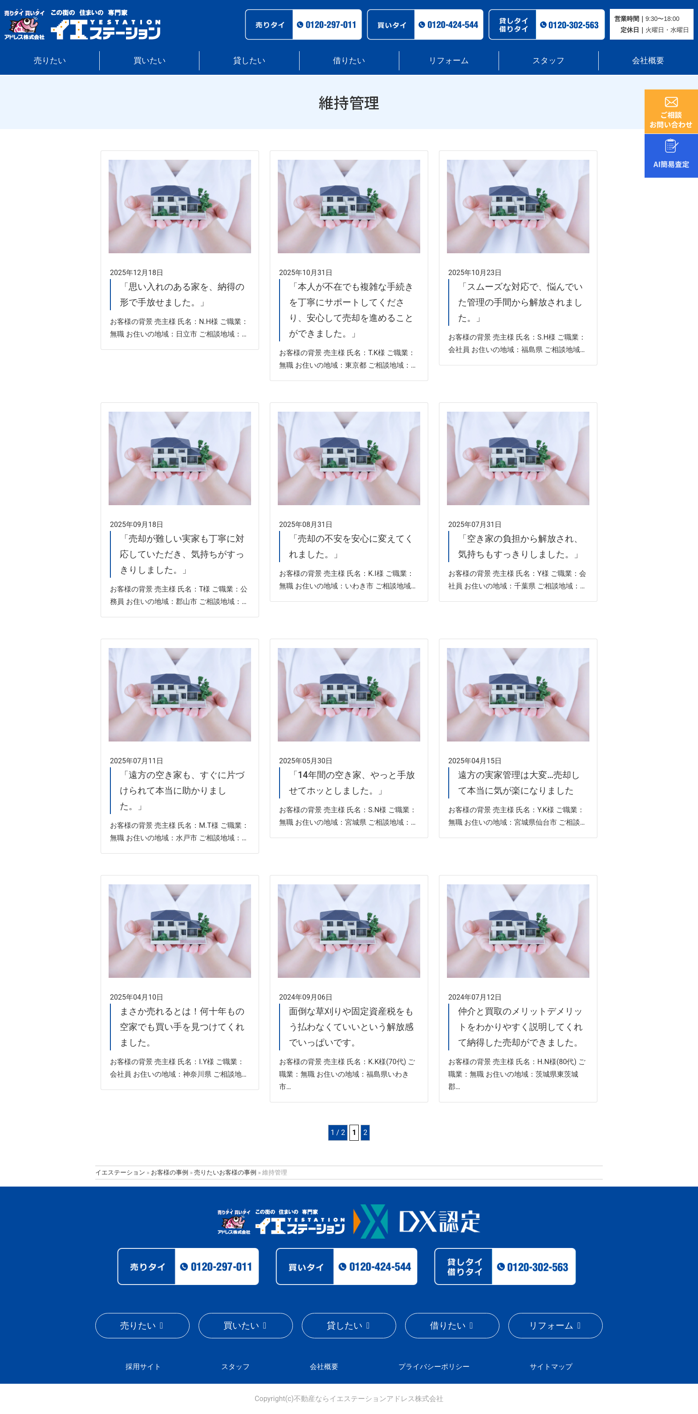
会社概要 (648, 60)
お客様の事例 (169, 1172)
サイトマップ (551, 1366)
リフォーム (449, 60)
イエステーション (120, 1172)
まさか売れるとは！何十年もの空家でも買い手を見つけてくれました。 (182, 1027)
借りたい (349, 60)
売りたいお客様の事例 (225, 1172)
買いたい (150, 60)
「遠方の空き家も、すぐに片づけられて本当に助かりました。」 (182, 790)
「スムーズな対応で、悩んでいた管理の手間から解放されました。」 (520, 302)
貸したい (249, 60)
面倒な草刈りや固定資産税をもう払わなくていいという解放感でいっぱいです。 (351, 1027)
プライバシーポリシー (434, 1366)
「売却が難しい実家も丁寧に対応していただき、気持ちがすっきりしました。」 (182, 554)
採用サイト (143, 1366)
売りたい (50, 60)
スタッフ (548, 60)
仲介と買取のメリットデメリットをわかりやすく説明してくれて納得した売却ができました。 (520, 1027)
